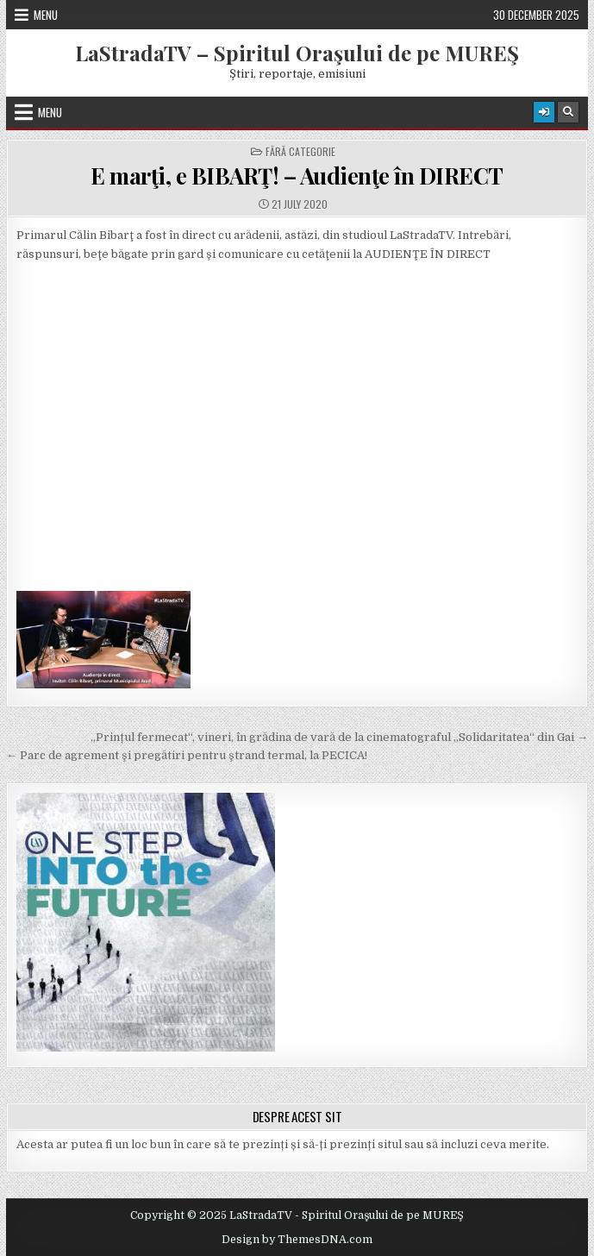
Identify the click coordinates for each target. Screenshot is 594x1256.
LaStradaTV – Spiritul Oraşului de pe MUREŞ (297, 52)
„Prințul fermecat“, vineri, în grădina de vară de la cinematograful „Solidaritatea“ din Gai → (339, 737)
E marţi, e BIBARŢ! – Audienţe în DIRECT (297, 175)
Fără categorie (300, 152)
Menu (46, 14)
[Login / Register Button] (544, 112)
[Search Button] (568, 112)
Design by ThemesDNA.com (297, 1240)
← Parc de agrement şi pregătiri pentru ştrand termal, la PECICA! (186, 755)
